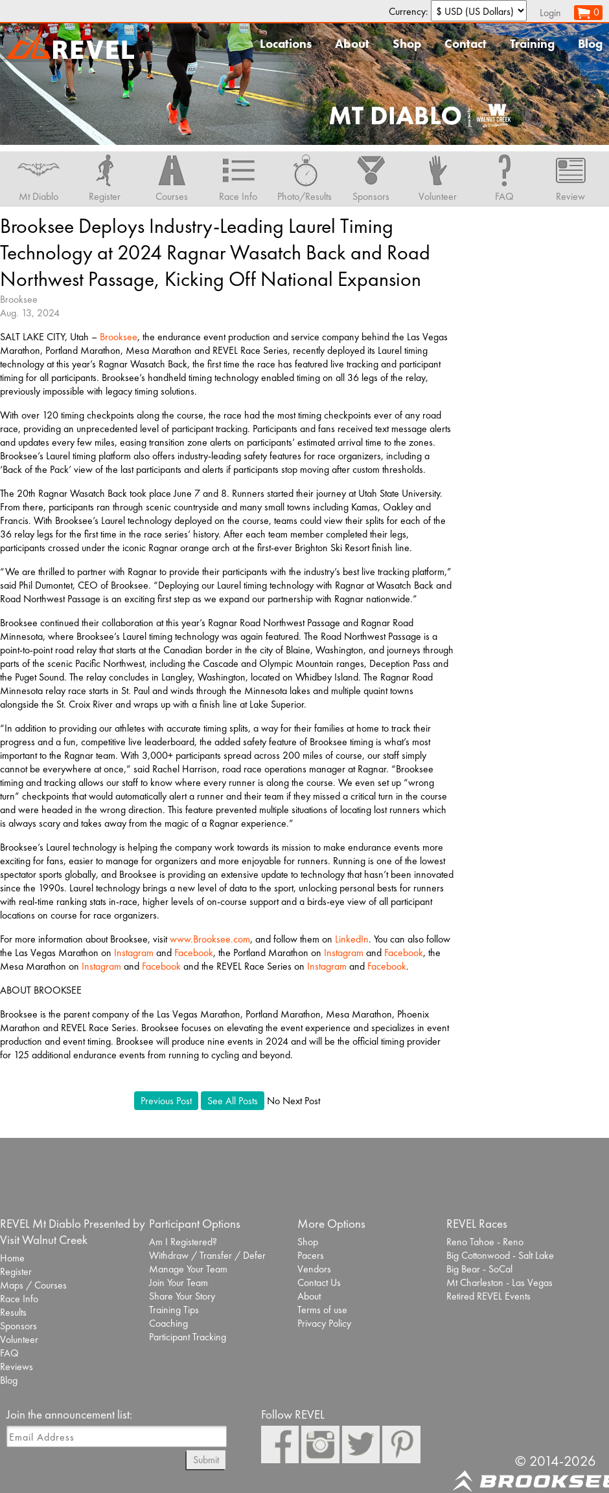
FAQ (9, 1353)
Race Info (19, 1298)
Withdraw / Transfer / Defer (207, 1255)
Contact (465, 44)
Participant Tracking (187, 1337)
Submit (206, 1459)
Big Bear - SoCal (479, 1269)
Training (532, 44)
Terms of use (322, 1309)
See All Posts (232, 1100)
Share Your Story (182, 1296)
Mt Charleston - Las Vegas (499, 1282)
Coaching (168, 1323)
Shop (407, 44)
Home (12, 1258)
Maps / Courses (33, 1285)
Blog (590, 44)
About (352, 44)
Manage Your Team (188, 1269)
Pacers (310, 1255)
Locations (286, 44)
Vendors (314, 1269)
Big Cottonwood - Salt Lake (500, 1255)
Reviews (16, 1366)
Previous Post (166, 1100)
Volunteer (19, 1339)
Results (13, 1312)
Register (16, 1271)
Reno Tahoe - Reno (484, 1241)
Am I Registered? (183, 1241)
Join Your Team (178, 1282)
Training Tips (174, 1309)
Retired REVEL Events (488, 1296)
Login (550, 12)
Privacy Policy (324, 1323)
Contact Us (319, 1282)
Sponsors (18, 1326)
